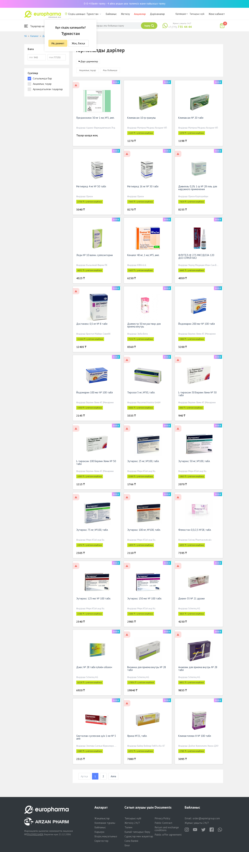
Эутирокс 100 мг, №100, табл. (144, 530)
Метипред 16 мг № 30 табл (142, 187)
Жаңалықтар (102, 818)
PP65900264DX (35, 834)
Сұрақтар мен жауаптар (138, 836)
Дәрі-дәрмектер (89, 62)
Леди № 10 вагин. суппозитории (94, 255)
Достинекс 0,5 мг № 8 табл (91, 324)
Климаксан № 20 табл (190, 118)
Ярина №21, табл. (137, 736)
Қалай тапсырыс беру (137, 831)
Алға (113, 777)
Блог (127, 845)
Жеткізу (125, 14)
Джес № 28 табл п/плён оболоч (94, 667)
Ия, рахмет (57, 43)
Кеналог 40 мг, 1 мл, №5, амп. (143, 255)
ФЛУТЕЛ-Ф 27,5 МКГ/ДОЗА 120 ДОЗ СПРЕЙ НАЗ (196, 257)
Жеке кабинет (217, 14)
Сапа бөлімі (131, 840)
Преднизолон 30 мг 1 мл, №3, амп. (95, 118)
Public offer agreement (168, 834)
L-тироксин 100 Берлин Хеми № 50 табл (96, 463)
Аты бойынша (110, 70)
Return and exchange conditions (167, 829)
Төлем (128, 827)
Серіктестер (101, 840)
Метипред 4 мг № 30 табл (91, 187)
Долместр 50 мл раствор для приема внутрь (144, 326)
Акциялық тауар (87, 70)
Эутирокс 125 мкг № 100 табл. (93, 599)
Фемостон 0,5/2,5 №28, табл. (194, 530)
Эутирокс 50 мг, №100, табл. (194, 461)
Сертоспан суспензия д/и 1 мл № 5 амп (96, 738)
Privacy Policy (162, 818)
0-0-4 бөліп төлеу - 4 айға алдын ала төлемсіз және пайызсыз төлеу (124, 3)
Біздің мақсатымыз (105, 836)
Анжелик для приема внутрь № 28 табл (197, 669)
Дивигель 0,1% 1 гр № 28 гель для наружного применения (197, 188)
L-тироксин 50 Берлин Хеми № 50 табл (197, 394)
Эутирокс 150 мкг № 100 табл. (144, 599)
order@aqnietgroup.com (206, 818)
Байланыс (111, 14)
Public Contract (163, 822)
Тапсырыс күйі (197, 13)
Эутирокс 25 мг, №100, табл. (143, 461)
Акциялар (140, 14)
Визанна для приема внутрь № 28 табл (146, 669)
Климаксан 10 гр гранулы (141, 118)
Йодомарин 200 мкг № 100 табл (196, 324)
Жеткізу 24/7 (132, 822)
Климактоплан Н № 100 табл (194, 736)
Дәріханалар (157, 14)
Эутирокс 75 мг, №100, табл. (92, 530)
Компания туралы (104, 822)
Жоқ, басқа (78, 43)
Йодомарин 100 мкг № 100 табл (94, 393)
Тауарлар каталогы (38, 26)
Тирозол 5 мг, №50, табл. (141, 393)
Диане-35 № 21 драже (191, 599)
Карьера (99, 831)
